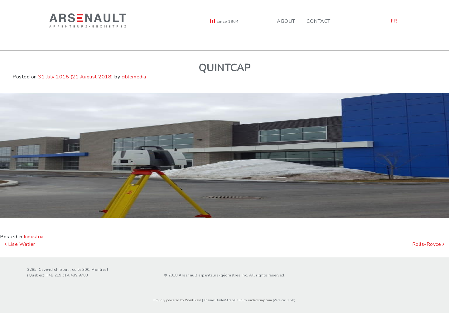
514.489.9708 (75, 275)
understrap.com (260, 300)
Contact (319, 21)
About (286, 21)
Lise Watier (20, 244)
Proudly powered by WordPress (177, 300)
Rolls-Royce (428, 244)
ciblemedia (134, 76)
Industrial (34, 236)
